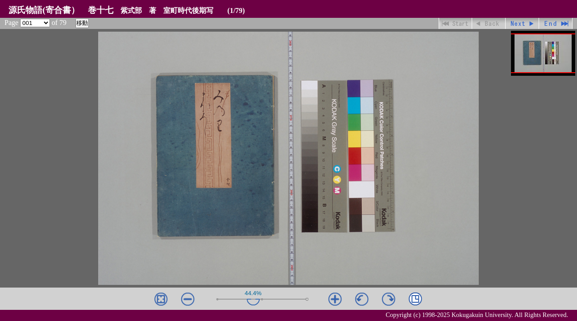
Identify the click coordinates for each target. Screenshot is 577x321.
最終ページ (556, 23)
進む (522, 23)
